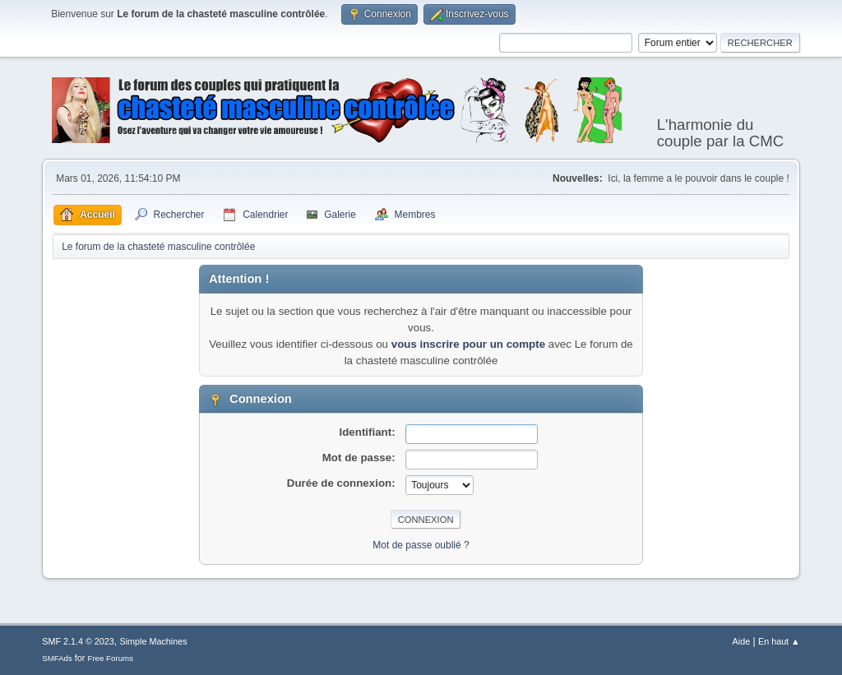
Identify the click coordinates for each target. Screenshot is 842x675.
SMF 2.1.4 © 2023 (78, 641)
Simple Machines (153, 641)
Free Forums (110, 658)
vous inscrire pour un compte (468, 344)
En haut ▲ (779, 641)
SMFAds (57, 658)
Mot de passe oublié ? (420, 545)
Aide (742, 641)
